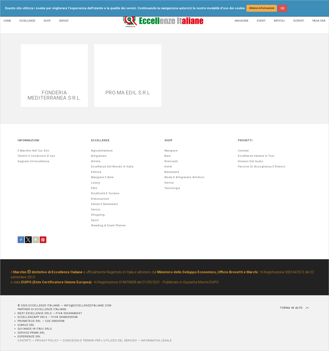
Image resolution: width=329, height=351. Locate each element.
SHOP (47, 20)
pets (94, 188)
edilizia (96, 172)
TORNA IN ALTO (294, 307)
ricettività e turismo (105, 193)
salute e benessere (104, 204)
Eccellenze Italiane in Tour (256, 155)
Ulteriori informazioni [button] (261, 8)
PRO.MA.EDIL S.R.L (128, 92)
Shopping (98, 214)
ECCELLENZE (27, 20)
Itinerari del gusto (250, 161)
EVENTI (261, 20)
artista (96, 161)
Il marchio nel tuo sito (33, 150)
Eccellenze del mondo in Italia (112, 166)
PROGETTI (245, 140)
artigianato (99, 155)
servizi (96, 209)
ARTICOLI (279, 20)
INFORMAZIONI (28, 140)
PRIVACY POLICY (47, 340)
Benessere (171, 172)
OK (282, 8)
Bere (167, 155)
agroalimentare (102, 150)
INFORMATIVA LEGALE (156, 340)
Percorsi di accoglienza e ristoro (261, 166)
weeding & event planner (108, 225)
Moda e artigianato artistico (184, 177)
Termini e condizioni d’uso (36, 155)
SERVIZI (63, 20)
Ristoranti (171, 161)
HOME (7, 20)
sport (95, 220)
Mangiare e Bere (102, 177)
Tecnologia (172, 188)
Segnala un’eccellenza (33, 161)
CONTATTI (24, 340)
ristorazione (100, 198)
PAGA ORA (318, 20)
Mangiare (171, 150)
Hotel (168, 166)
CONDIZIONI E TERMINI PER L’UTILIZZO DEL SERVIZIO (100, 340)
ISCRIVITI (298, 20)
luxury (95, 182)
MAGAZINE (241, 20)
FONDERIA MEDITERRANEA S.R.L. (54, 95)
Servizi (169, 182)
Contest (243, 150)
